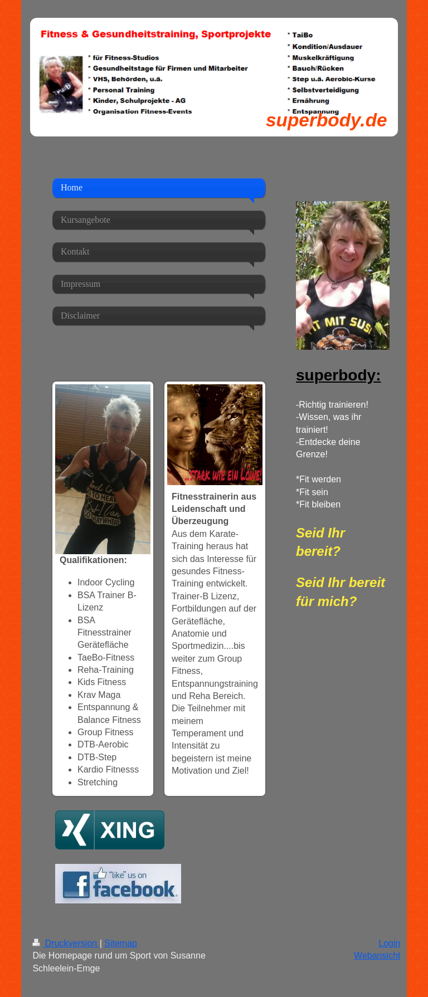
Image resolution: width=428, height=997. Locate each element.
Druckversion (65, 943)
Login (389, 943)
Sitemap (120, 943)
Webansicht (377, 955)
